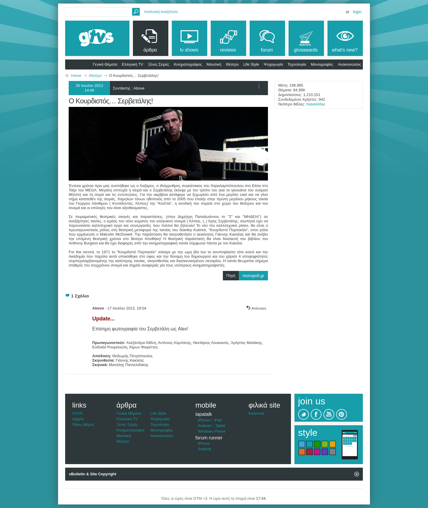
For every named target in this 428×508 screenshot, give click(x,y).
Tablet (220, 425)
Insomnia (256, 413)
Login (357, 11)
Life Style (251, 64)
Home (76, 75)
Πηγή (247, 275)
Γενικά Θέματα (105, 64)
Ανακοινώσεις (349, 64)
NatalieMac (315, 104)
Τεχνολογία (297, 64)
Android (204, 425)
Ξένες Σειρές (158, 64)
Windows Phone (211, 431)
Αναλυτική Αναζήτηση (161, 12)
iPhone (204, 420)
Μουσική (214, 64)
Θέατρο (232, 64)
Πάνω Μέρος (83, 424)
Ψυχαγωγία (273, 64)
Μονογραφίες (322, 64)
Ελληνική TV (132, 64)
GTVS (77, 413)
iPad (218, 420)
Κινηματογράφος (188, 64)
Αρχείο (78, 419)
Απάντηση (256, 308)
